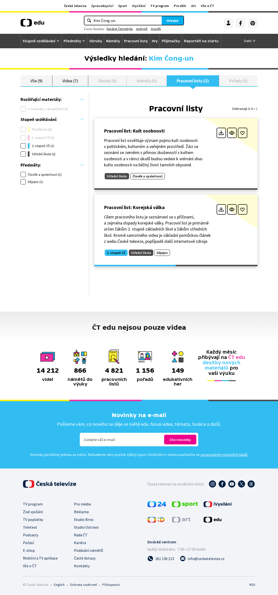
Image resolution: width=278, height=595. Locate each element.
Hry (155, 41)
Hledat (173, 20)
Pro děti (180, 6)
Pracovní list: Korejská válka (134, 207)
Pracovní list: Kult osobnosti (134, 131)
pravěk (156, 29)
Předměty (72, 41)
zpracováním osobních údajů (223, 454)
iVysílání (139, 6)
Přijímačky (171, 41)
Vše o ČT (207, 6)
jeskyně (141, 29)
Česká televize (75, 6)
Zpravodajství (102, 6)
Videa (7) (70, 81)
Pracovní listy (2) (193, 81)
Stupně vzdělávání (39, 41)
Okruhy (95, 41)
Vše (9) (36, 81)
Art (193, 6)
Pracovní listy (136, 41)
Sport (122, 6)
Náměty (113, 41)
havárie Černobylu (120, 29)
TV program (159, 6)
